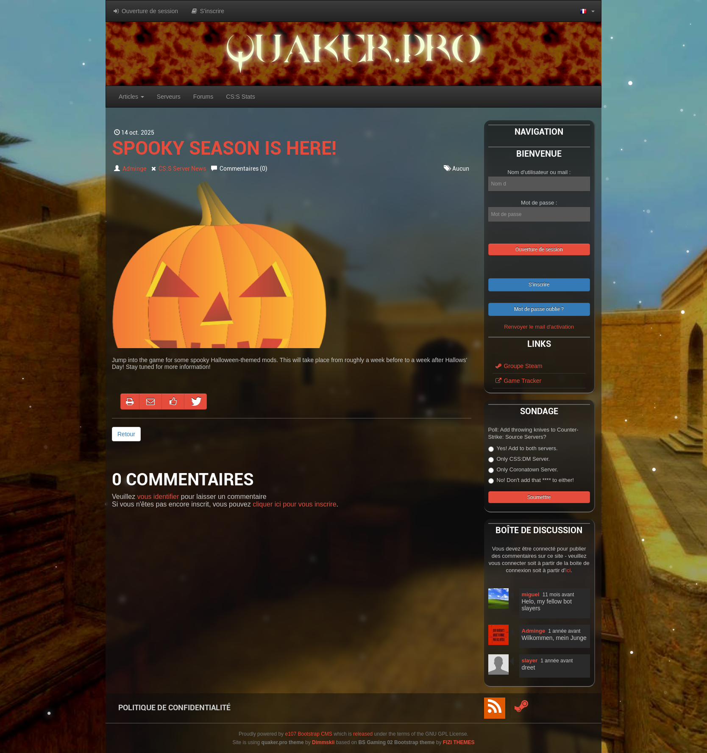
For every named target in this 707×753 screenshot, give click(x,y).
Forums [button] (203, 96)
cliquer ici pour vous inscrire (294, 504)
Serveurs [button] (169, 96)
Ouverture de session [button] (145, 11)
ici (568, 570)
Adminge (134, 168)
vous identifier (158, 496)
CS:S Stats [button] (240, 96)
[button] (587, 11)
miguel (531, 594)
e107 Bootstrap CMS (308, 734)
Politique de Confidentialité (174, 707)
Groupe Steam (519, 366)
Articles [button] (131, 96)
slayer (530, 660)
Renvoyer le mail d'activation (539, 327)
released (363, 734)
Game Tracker (518, 380)
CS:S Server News (182, 168)
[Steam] (521, 708)
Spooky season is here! (224, 148)
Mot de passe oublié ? (539, 309)
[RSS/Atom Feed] (494, 708)
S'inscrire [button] (207, 11)
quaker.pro (353, 53)
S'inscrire (539, 285)
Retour (126, 434)
